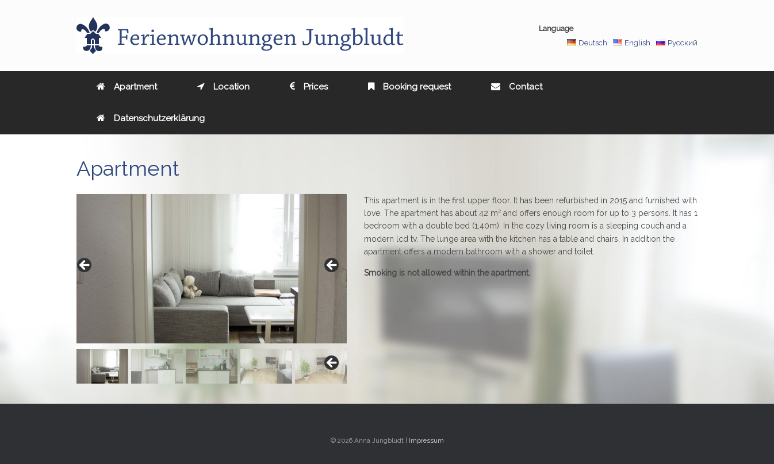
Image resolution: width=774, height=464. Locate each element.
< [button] (85, 265)
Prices (309, 87)
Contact (516, 87)
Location (223, 87)
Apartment (127, 87)
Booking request (409, 87)
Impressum (426, 440)
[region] (211, 289)
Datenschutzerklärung (151, 118)
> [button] (332, 265)
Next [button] (332, 363)
